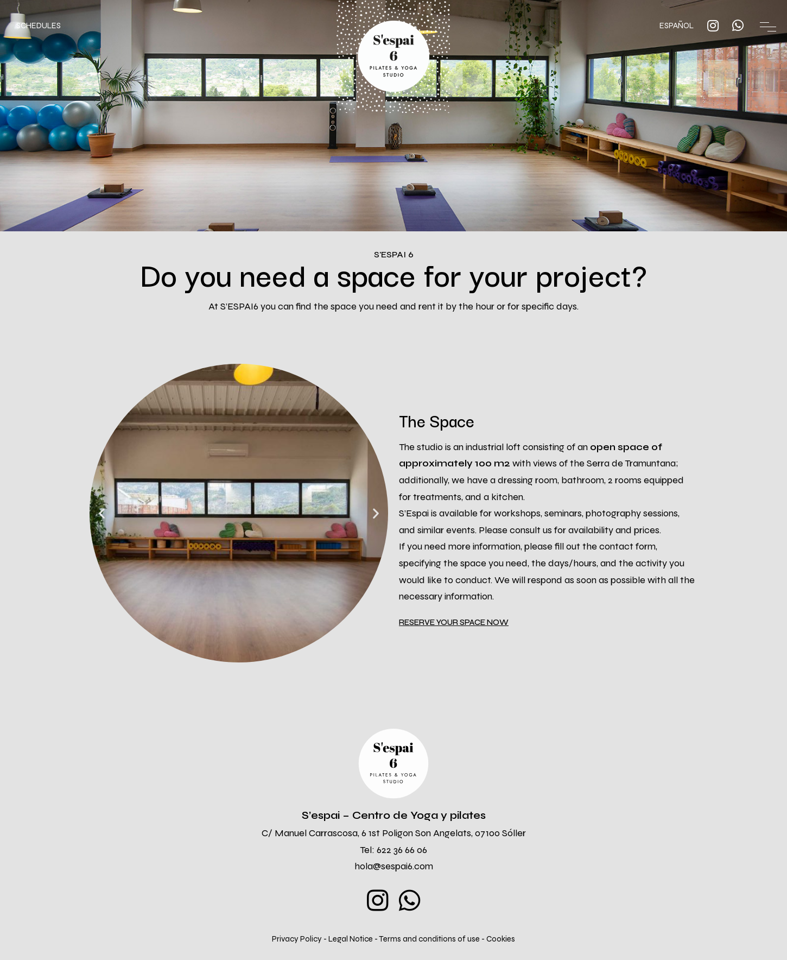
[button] (454, 622)
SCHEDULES (38, 25)
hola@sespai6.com (393, 866)
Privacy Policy (297, 939)
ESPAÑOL (676, 25)
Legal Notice (351, 939)
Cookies (500, 939)
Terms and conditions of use (430, 939)
